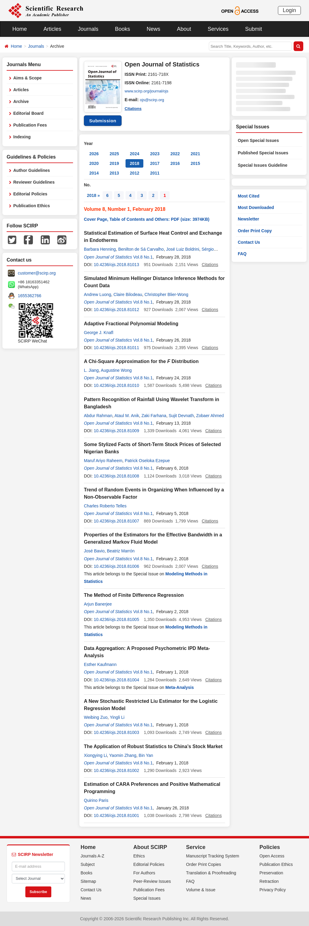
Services (218, 29)
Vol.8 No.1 (143, 257)
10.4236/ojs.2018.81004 (116, 679)
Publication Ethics (31, 205)
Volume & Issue (200, 889)
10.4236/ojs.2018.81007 (116, 521)
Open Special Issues (258, 140)
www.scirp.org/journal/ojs (148, 91)
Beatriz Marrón (121, 550)
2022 (175, 153)
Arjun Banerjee (98, 604)
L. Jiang (91, 370)
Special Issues (147, 898)
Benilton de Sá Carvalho (141, 249)
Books (122, 29)
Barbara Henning (100, 249)
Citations (134, 108)
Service (195, 847)
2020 (94, 163)
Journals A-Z (92, 856)
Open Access (272, 856)
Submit (253, 29)
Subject (88, 864)
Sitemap (88, 881)
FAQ (242, 253)
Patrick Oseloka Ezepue (147, 460)
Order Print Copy (255, 230)
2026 (94, 153)
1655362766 (29, 295)
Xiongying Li (95, 755)
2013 (114, 173)
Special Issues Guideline (262, 165)
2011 (154, 173)
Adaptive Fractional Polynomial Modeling (131, 323)
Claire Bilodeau (127, 294)
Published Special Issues (263, 152)
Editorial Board (28, 113)
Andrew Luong (97, 294)
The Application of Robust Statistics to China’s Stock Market (153, 746)
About (184, 29)
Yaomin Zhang (122, 755)
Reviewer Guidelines (34, 182)
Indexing (22, 136)
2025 (114, 153)
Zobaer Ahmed (210, 415)
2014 (94, 173)
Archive (21, 101)
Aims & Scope (27, 78)
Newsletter (248, 219)
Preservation (271, 872)
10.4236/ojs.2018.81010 (116, 385)
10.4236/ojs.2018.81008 (116, 476)
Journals (88, 29)
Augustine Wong (116, 370)
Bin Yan (146, 755)
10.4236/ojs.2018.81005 (116, 619)
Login (289, 10)
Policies (270, 847)
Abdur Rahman (98, 415)
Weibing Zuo (95, 717)
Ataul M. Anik (126, 415)
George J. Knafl (98, 332)
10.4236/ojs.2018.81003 (116, 732)
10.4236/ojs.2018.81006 (116, 566)
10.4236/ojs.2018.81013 (116, 264)
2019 (114, 163)
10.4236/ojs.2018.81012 (116, 309)
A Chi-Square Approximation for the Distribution (141, 361)
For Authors (144, 872)
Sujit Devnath (181, 415)
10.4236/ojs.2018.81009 (116, 430)
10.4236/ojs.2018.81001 (116, 815)
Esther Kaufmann (100, 664)
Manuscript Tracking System (212, 856)
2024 (134, 153)
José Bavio (94, 550)
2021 (195, 153)
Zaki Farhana (154, 415)
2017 (154, 163)
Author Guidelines (31, 170)
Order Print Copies (203, 864)
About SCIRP (150, 847)
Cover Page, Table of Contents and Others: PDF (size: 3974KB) (146, 219)
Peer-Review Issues (152, 881)
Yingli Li (117, 717)
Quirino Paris (96, 800)
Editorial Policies (30, 193)
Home (19, 29)
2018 (134, 163)
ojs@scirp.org (153, 99)
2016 (175, 163)
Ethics (139, 856)
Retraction (269, 881)
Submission (102, 120)
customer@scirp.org (37, 273)
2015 (195, 163)
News (153, 29)
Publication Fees (30, 125)
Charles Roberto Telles (105, 505)
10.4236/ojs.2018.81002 (116, 770)
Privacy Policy (273, 889)
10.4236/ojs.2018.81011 (116, 347)
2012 (134, 173)
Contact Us (249, 242)
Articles (52, 29)
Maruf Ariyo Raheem (103, 460)
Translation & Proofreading (211, 872)
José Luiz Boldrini (182, 249)
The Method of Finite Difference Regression (134, 595)
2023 (154, 153)
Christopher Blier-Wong (166, 294)
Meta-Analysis (179, 687)
